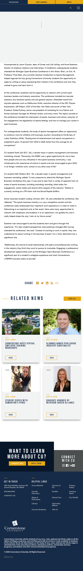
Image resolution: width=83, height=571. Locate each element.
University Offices (56, 504)
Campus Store (72, 492)
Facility (55, 491)
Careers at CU (56, 486)
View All (72, 298)
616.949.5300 (13, 2)
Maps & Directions (36, 498)
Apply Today (36, 463)
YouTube (72, 465)
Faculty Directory (35, 492)
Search (70, 7)
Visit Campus (41, 2)
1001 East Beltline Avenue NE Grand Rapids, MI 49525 (16, 486)
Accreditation (37, 485)
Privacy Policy (72, 486)
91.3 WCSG (73, 497)
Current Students (39, 509)
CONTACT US (9, 495)
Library (35, 503)
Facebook (67, 465)
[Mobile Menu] (78, 8)
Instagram (63, 465)
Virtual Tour (57, 497)
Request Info (17, 463)
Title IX (55, 509)
